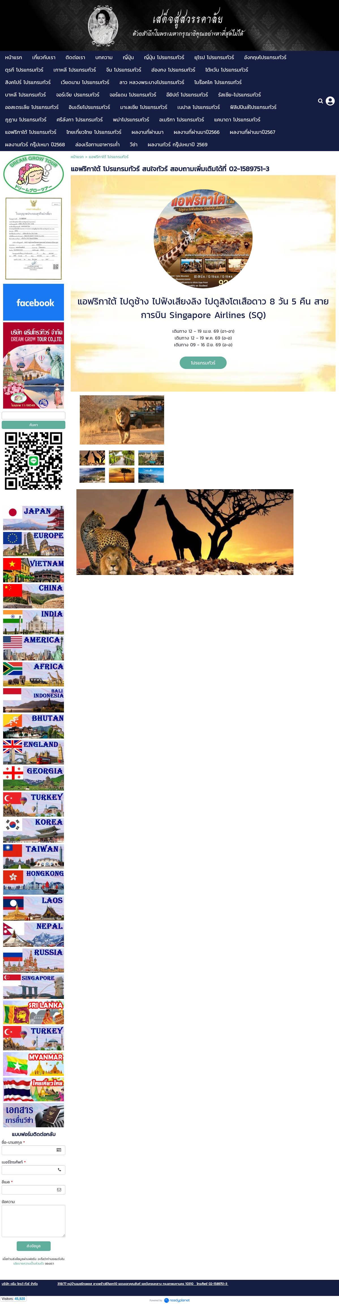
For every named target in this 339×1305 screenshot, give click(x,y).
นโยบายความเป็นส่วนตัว (28, 1263)
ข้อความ (8, 1202)
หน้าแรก (77, 157)
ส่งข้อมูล (33, 1246)
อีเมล (7, 1182)
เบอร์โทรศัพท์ (14, 1162)
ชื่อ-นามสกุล (13, 1142)
